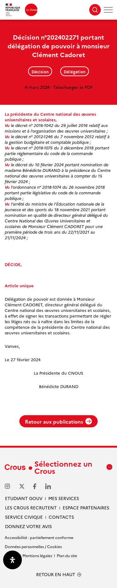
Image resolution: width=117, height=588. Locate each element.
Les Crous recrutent (31, 507)
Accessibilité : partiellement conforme (39, 537)
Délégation (74, 71)
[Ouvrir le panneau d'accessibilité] (12, 560)
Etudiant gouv (23, 498)
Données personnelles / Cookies (33, 546)
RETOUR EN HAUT (55, 574)
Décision (40, 71)
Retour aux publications (58, 421)
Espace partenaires (86, 507)
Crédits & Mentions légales (28, 555)
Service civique (24, 517)
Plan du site (67, 555)
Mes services (63, 498)
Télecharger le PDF (73, 87)
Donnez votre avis (28, 526)
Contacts (61, 517)
